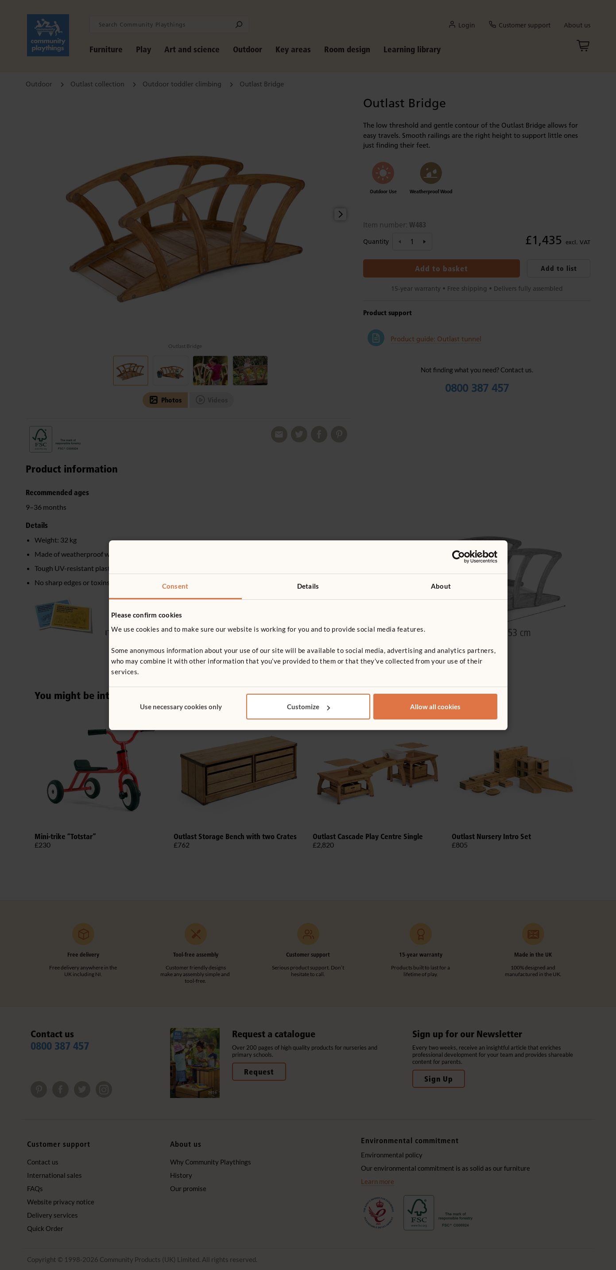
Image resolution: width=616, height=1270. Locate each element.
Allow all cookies (435, 707)
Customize (308, 707)
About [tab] (441, 586)
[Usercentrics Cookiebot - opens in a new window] (458, 556)
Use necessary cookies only (181, 707)
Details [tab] (308, 586)
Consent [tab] (175, 586)
